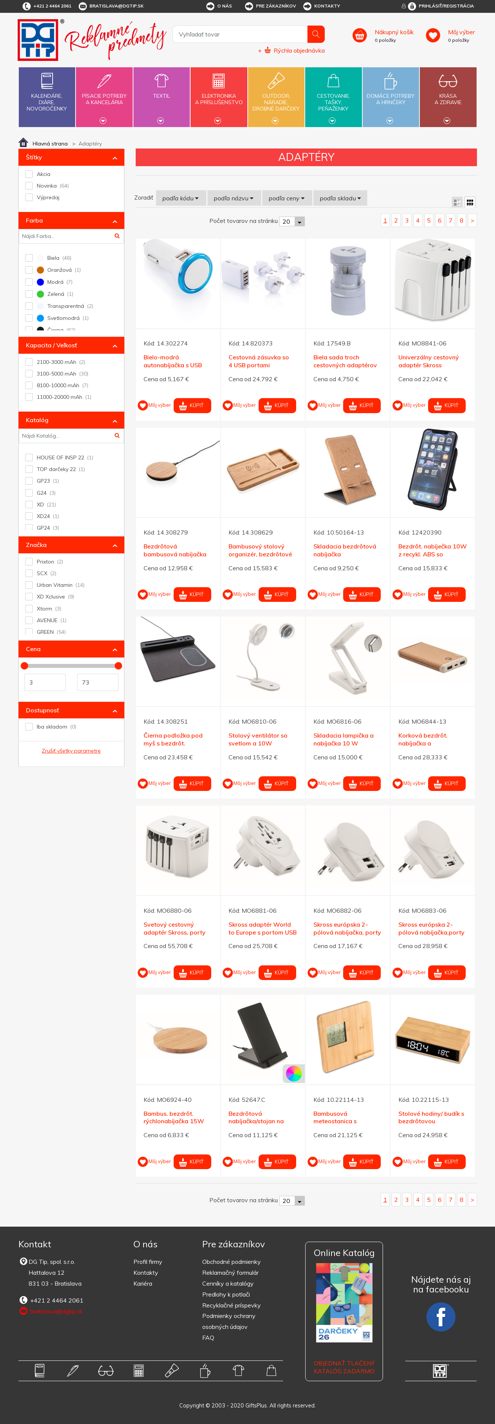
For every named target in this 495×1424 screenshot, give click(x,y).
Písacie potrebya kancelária (104, 95)
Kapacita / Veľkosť (51, 345)
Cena (33, 649)
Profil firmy (147, 1261)
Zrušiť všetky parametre (71, 750)
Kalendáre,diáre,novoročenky (47, 90)
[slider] (24, 666)
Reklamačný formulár (230, 1272)
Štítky (34, 157)
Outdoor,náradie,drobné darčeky (276, 96)
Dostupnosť (42, 710)
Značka (36, 544)
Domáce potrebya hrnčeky (390, 95)
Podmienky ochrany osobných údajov (229, 1321)
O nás (218, 6)
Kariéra (142, 1283)
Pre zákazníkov (270, 6)
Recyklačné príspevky (231, 1305)
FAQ (208, 1337)
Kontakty (321, 6)
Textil (161, 91)
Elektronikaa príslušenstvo (218, 95)
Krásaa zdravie (448, 95)
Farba (34, 220)
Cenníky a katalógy (228, 1283)
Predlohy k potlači (226, 1294)
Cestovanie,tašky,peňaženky (333, 96)
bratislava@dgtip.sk (110, 6)
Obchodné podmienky (231, 1261)
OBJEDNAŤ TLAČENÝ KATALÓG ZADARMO (344, 1367)
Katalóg (37, 420)
